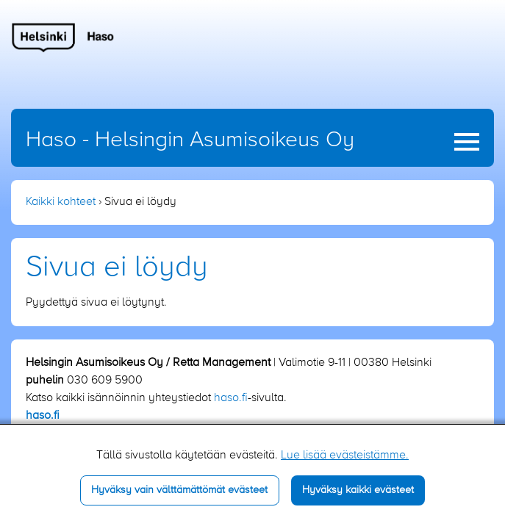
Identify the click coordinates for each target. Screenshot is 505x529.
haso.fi (231, 398)
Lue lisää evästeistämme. (345, 455)
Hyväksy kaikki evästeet (358, 490)
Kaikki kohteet (61, 202)
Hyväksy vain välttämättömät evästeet (179, 490)
